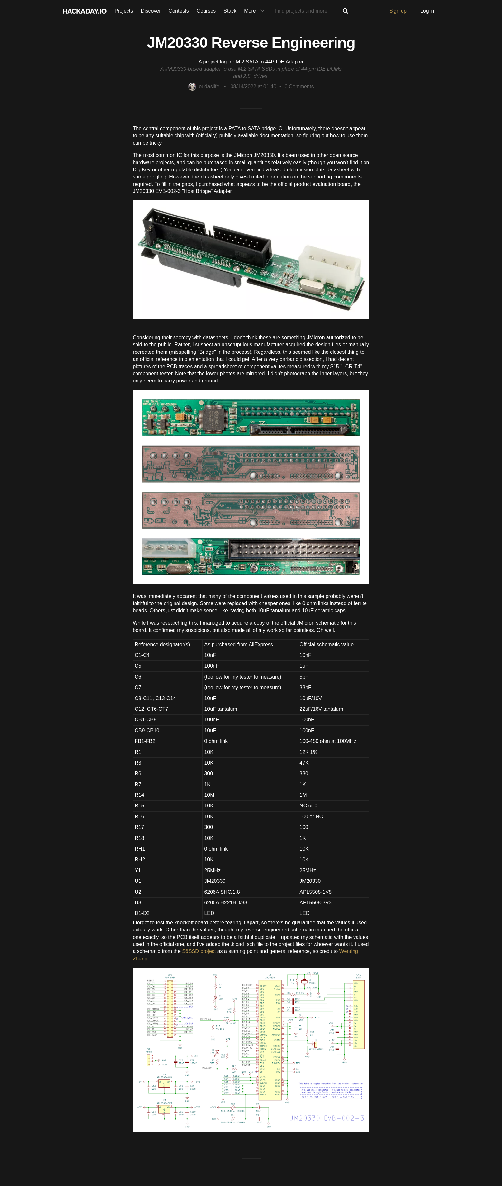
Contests (179, 11)
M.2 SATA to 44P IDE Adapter (270, 61)
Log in (427, 11)
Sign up (398, 11)
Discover (151, 11)
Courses (206, 11)
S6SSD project (199, 951)
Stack (229, 11)
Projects (124, 11)
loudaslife (204, 86)
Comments (299, 86)
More (255, 11)
